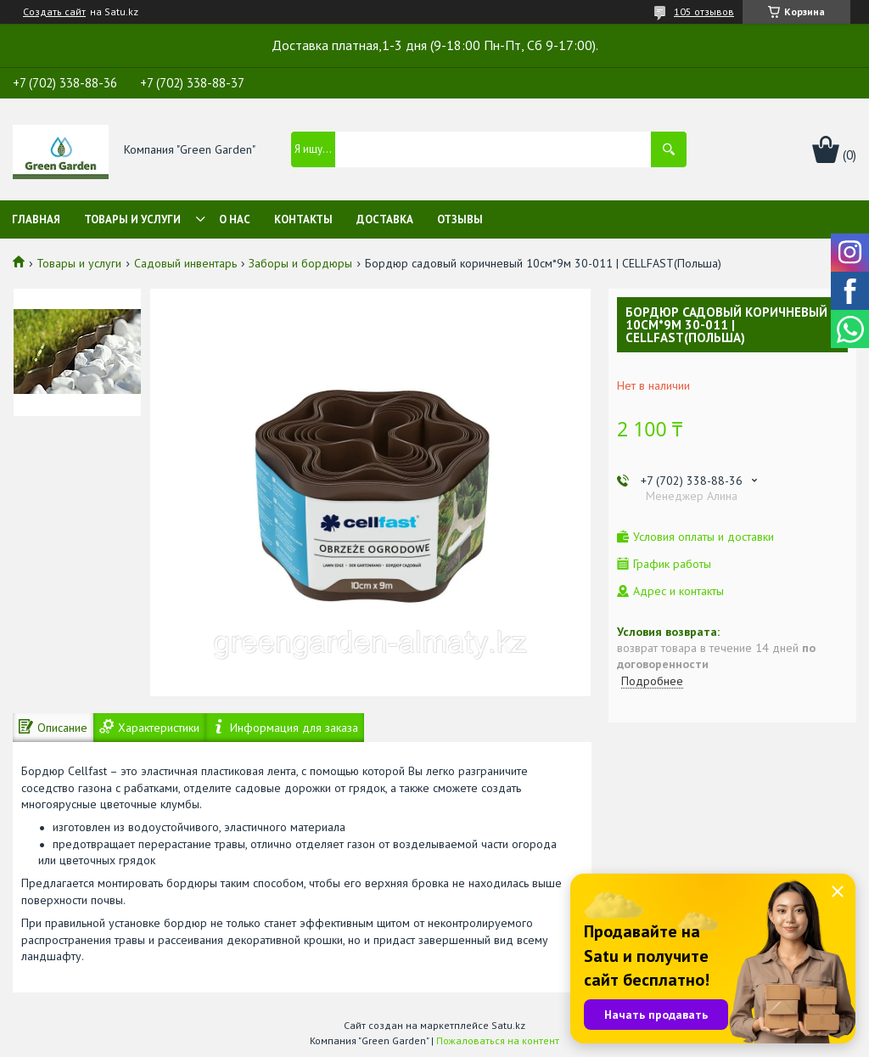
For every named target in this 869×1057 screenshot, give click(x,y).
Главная (36, 219)
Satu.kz (508, 1025)
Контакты (303, 219)
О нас (234, 219)
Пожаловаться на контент (497, 1040)
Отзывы (460, 219)
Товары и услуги (132, 219)
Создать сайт (54, 12)
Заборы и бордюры (300, 263)
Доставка (384, 219)
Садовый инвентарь (185, 263)
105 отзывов (704, 11)
